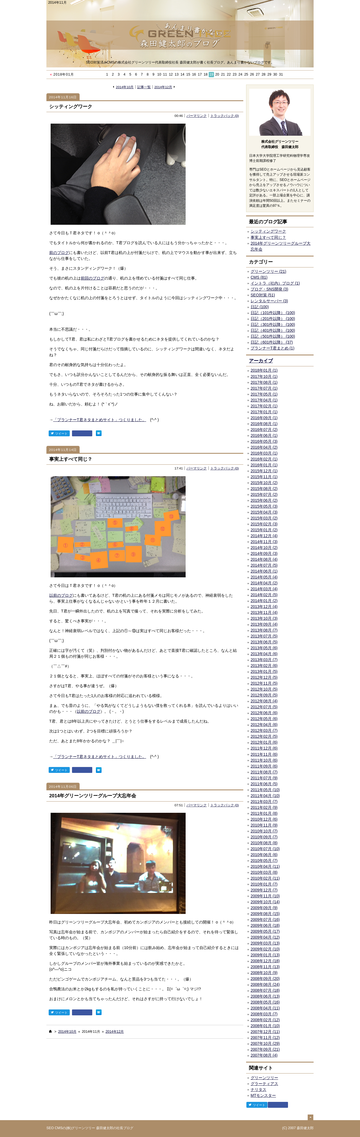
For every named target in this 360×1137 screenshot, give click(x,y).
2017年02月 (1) (264, 406)
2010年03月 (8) (264, 872)
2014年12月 (163, 87)
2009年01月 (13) (265, 955)
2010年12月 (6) (264, 819)
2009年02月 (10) (265, 949)
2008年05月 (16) (265, 1002)
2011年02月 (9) (264, 807)
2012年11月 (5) (264, 683)
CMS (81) (259, 277)
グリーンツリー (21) (268, 271)
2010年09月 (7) (264, 837)
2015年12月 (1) (264, 471)
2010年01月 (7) (264, 884)
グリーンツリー (264, 1077)
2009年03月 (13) (265, 943)
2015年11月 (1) (264, 477)
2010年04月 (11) (265, 866)
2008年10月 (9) (264, 972)
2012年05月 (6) (264, 718)
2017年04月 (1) (264, 400)
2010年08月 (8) (264, 843)
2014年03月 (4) (264, 589)
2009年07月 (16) (265, 919)
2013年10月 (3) (264, 618)
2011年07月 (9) (264, 778)
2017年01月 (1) (264, 412)
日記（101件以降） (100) (273, 312)
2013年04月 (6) (264, 654)
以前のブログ (61, 595)
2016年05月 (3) (264, 441)
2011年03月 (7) (264, 801)
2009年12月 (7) (264, 890)
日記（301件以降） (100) (273, 324)
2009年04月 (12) (265, 937)
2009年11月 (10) (265, 896)
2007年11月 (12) (265, 1037)
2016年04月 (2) (264, 447)
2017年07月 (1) (264, 388)
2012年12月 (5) (264, 677)
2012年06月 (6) (264, 713)
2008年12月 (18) (265, 961)
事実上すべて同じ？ (70, 459)
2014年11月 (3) (264, 541)
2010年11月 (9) (264, 825)
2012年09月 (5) (264, 695)
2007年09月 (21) (265, 1049)
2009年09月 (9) (264, 907)
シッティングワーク (70, 106)
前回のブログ (92, 278)
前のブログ (59, 252)
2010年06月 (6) (264, 854)
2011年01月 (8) (264, 813)
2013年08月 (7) (264, 630)
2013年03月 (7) (264, 659)
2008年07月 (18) (265, 990)
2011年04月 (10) (265, 795)
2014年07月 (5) (264, 565)
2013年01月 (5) (264, 671)
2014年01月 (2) (264, 600)
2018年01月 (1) (264, 370)
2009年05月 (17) (265, 931)
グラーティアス (264, 1083)
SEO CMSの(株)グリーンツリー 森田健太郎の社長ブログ (89, 1128)
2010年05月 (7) (264, 860)
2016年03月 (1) (264, 453)
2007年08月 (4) (264, 1055)
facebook (82, 433)
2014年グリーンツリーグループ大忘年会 (92, 795)
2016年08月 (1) (264, 423)
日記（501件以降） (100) (273, 336)
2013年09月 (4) (264, 624)
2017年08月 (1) (264, 382)
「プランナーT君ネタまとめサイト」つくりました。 (99, 419)
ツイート (59, 433)
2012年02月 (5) (264, 736)
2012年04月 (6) (264, 724)
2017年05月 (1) (264, 394)
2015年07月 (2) (264, 494)
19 (211, 74)
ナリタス (258, 1089)
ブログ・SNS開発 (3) (269, 289)
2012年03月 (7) (264, 730)
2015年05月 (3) (264, 506)
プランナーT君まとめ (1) (272, 348)
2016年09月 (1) (264, 418)
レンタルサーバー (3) (269, 301)
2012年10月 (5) (264, 689)
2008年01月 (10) (265, 1025)
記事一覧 (144, 87)
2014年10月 (125, 87)
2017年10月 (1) (264, 376)
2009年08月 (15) (265, 913)
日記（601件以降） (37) (272, 342)
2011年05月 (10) (265, 789)
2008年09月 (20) (265, 978)
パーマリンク (196, 115)
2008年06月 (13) (265, 996)
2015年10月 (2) (264, 482)
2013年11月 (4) (264, 612)
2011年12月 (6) (264, 748)
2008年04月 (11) (265, 1008)
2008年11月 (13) (265, 966)
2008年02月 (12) (265, 1020)
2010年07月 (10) (265, 848)
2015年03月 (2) (264, 518)
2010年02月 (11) (265, 878)
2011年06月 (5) (264, 784)
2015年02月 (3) (264, 524)
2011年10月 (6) (264, 760)
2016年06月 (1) (264, 435)
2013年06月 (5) (264, 642)
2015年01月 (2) (264, 530)
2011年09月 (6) (264, 766)
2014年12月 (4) (264, 536)
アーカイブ (261, 361)
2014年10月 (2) (264, 547)
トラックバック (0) (224, 115)
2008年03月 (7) (264, 1014)
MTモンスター (263, 1095)
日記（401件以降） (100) (273, 330)
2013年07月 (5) (264, 636)
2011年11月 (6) (264, 754)
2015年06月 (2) (264, 500)
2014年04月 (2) (264, 583)
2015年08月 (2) (264, 488)
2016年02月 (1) (264, 459)
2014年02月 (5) (264, 595)
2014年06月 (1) (264, 571)
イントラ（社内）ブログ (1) (275, 283)
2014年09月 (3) (264, 553)
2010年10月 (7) (264, 831)
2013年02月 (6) (264, 665)
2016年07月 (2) (264, 429)
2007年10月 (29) (265, 1043)
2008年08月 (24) (265, 984)
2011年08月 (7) (264, 772)
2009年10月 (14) (265, 902)
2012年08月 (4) (264, 701)
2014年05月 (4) (264, 577)
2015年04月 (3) (264, 512)
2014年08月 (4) (264, 559)
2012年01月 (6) (264, 742)
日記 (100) (260, 307)
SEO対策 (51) (263, 295)
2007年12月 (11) (265, 1031)
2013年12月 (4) (264, 606)
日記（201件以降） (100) (273, 318)
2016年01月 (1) (264, 465)
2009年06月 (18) (265, 925)
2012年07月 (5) (264, 707)
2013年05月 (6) (264, 648)
